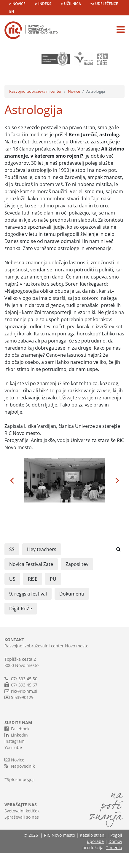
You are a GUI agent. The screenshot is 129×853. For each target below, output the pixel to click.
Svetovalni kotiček (21, 811)
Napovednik (19, 766)
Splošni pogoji (21, 779)
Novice (74, 91)
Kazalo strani (93, 835)
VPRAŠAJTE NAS (20, 804)
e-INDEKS (43, 3)
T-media (114, 847)
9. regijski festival (28, 593)
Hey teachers (41, 549)
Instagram (14, 741)
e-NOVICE (17, 3)
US (12, 579)
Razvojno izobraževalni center (35, 91)
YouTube (13, 747)
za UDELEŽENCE (104, 3)
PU (53, 579)
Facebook (16, 729)
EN (11, 11)
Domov (115, 841)
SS (12, 549)
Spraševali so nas (21, 817)
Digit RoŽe (20, 608)
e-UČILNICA (71, 3)
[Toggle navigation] (121, 29)
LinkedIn (16, 735)
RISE (32, 579)
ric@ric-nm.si (24, 691)
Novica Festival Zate (31, 564)
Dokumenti (71, 593)
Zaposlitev (77, 564)
